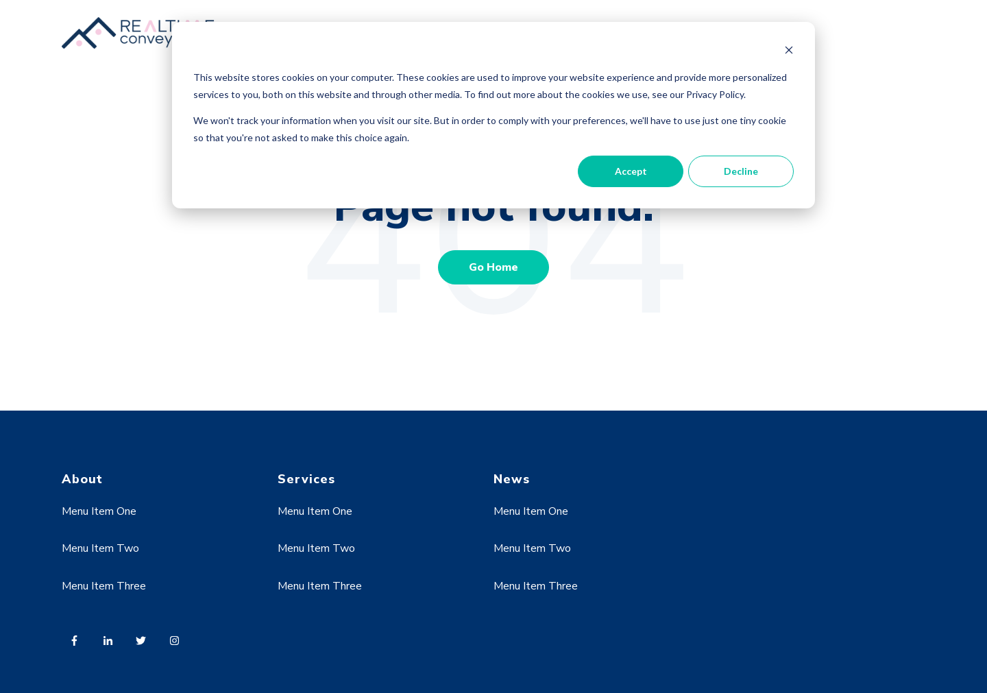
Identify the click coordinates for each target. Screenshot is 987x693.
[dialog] (493, 115)
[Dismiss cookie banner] (789, 51)
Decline (741, 171)
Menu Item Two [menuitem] (100, 548)
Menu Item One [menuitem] (99, 511)
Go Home (493, 267)
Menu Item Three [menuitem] (104, 586)
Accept (631, 171)
